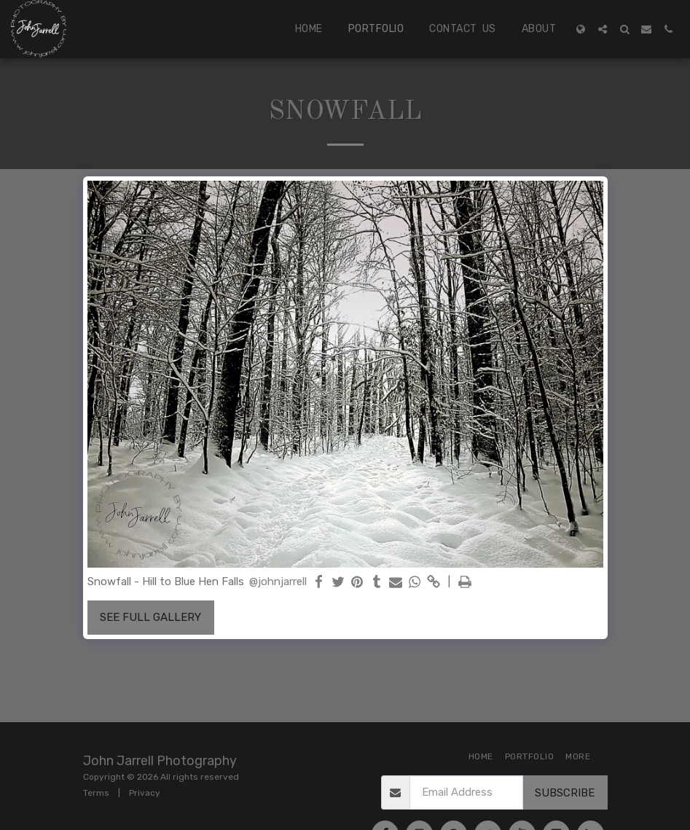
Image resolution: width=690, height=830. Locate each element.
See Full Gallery (150, 617)
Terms (96, 793)
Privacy (144, 793)
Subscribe (565, 792)
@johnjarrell (278, 581)
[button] (602, 29)
